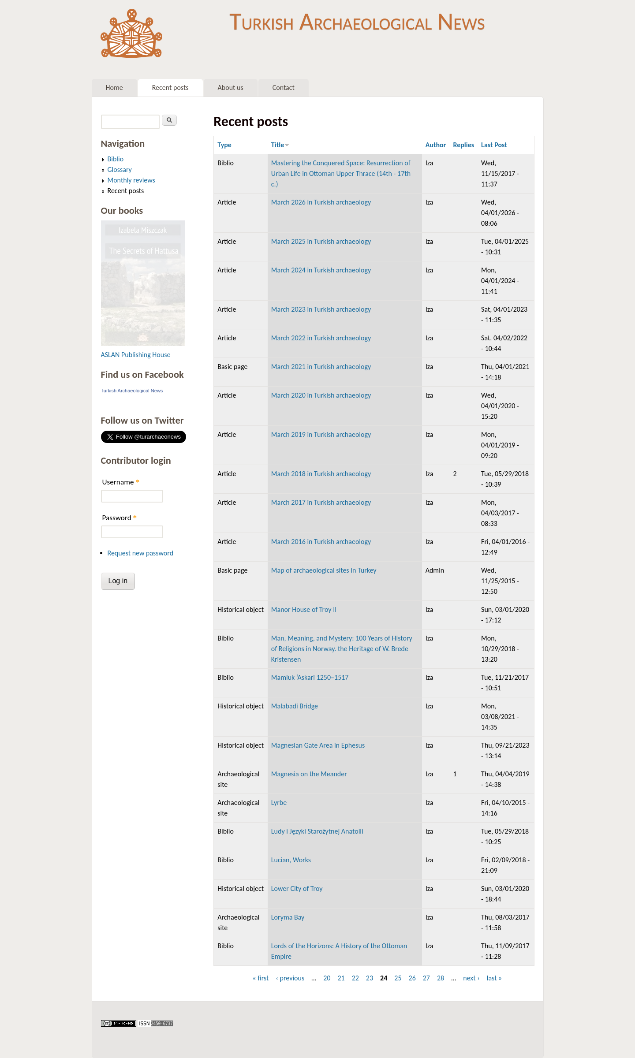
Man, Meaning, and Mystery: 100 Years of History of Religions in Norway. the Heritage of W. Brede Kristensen (341, 648)
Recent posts (170, 87)
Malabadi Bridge (294, 706)
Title (280, 145)
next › (471, 978)
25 (397, 978)
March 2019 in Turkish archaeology (321, 434)
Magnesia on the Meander (309, 774)
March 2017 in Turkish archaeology (321, 502)
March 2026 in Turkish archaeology (321, 202)
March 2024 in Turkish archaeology (321, 270)
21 (340, 978)
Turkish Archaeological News (357, 21)
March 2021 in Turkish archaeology (321, 366)
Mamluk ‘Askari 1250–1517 (310, 677)
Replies (463, 145)
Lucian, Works (291, 860)
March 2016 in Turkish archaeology (321, 541)
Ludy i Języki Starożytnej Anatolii (317, 831)
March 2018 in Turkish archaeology (321, 473)
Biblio (116, 159)
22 (355, 978)
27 (426, 978)
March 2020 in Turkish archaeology (321, 395)
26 (412, 978)
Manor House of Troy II (303, 609)
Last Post (494, 145)
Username (120, 482)
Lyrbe (279, 802)
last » (494, 978)
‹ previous (290, 978)
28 (440, 978)
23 (369, 978)
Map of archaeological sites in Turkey (324, 570)
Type (224, 145)
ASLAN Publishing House (136, 354)
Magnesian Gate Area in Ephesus (318, 745)
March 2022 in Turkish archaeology (321, 338)
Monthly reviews (131, 180)
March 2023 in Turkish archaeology (321, 309)
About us (230, 87)
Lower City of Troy (297, 888)
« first (260, 978)
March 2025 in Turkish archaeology (321, 241)
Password (119, 517)
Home (114, 87)
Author (436, 145)
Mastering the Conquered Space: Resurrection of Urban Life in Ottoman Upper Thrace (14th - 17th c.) (341, 173)
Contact (284, 87)
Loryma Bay (287, 917)
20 (326, 978)
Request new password (141, 553)
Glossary (120, 169)
